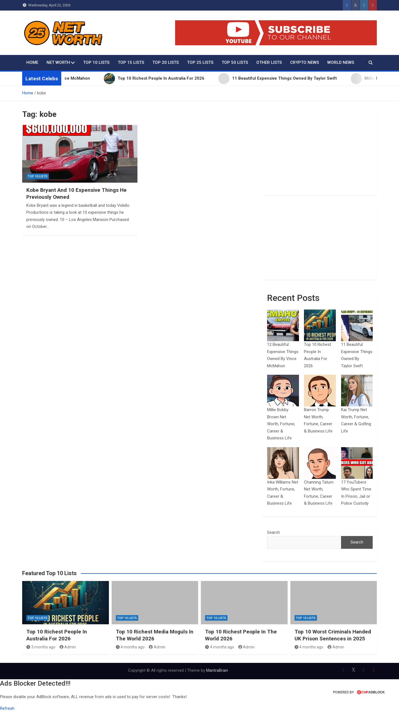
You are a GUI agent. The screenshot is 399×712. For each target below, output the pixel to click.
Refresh (7, 708)
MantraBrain (217, 670)
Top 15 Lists (131, 62)
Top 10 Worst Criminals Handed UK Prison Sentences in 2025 (333, 635)
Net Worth (58, 62)
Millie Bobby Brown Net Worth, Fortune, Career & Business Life (281, 424)
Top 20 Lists (165, 62)
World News (340, 62)
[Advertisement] (320, 152)
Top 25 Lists (200, 62)
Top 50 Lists (235, 62)
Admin (68, 647)
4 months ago (130, 647)
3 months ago (40, 647)
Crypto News (304, 62)
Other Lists (269, 62)
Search (273, 532)
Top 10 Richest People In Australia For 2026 (56, 635)
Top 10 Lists (96, 62)
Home (32, 62)
